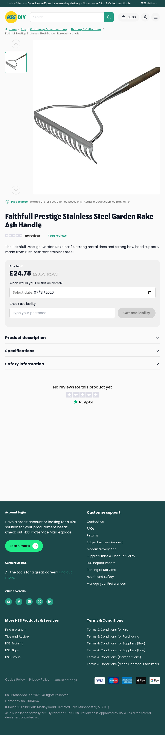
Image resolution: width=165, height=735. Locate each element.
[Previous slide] (16, 44)
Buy (23, 29)
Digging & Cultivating (86, 29)
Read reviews (57, 235)
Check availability (22, 304)
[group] (16, 62)
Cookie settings (65, 680)
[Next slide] (16, 190)
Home (11, 29)
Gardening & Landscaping (48, 29)
